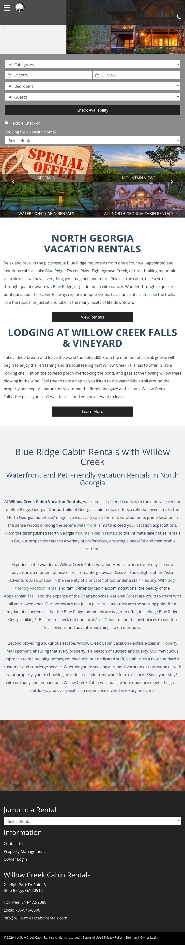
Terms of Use (92, 937)
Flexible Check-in (22, 123)
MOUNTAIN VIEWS (139, 178)
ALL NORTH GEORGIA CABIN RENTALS (138, 213)
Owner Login (15, 859)
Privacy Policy (113, 937)
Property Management (24, 851)
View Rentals (92, 317)
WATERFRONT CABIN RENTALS (46, 213)
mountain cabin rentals (96, 533)
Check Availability (92, 110)
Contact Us (14, 843)
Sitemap (131, 937)
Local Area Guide (100, 619)
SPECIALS (46, 178)
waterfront (86, 525)
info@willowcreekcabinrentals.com (35, 918)
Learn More (92, 411)
